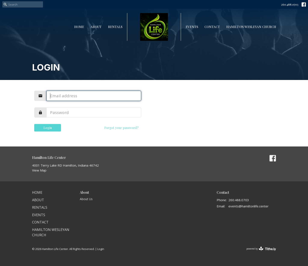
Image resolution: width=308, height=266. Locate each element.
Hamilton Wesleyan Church (251, 27)
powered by (261, 248)
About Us (86, 199)
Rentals (115, 27)
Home (79, 27)
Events (192, 27)
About (96, 27)
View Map (39, 170)
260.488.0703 (289, 4)
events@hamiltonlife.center (248, 206)
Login (47, 128)
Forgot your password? (121, 128)
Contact (212, 27)
